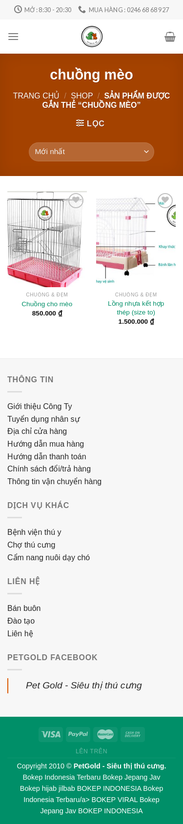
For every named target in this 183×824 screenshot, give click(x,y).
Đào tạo (21, 621)
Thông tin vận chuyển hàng (54, 481)
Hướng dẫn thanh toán (46, 456)
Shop (82, 96)
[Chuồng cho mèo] (47, 239)
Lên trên (91, 751)
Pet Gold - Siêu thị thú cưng (84, 685)
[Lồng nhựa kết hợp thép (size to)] (136, 239)
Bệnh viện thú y (34, 532)
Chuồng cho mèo (46, 304)
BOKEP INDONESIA (109, 788)
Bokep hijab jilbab (47, 788)
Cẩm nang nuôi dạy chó (48, 557)
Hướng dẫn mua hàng (45, 444)
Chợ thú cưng (31, 545)
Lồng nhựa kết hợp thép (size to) (136, 308)
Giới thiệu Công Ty (39, 406)
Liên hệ (20, 633)
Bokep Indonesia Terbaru (61, 777)
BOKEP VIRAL (115, 800)
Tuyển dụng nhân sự (43, 419)
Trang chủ (36, 96)
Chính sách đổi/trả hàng (49, 469)
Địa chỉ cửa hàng (37, 431)
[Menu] (13, 36)
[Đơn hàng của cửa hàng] (91, 151)
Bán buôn (24, 608)
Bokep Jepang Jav (131, 777)
